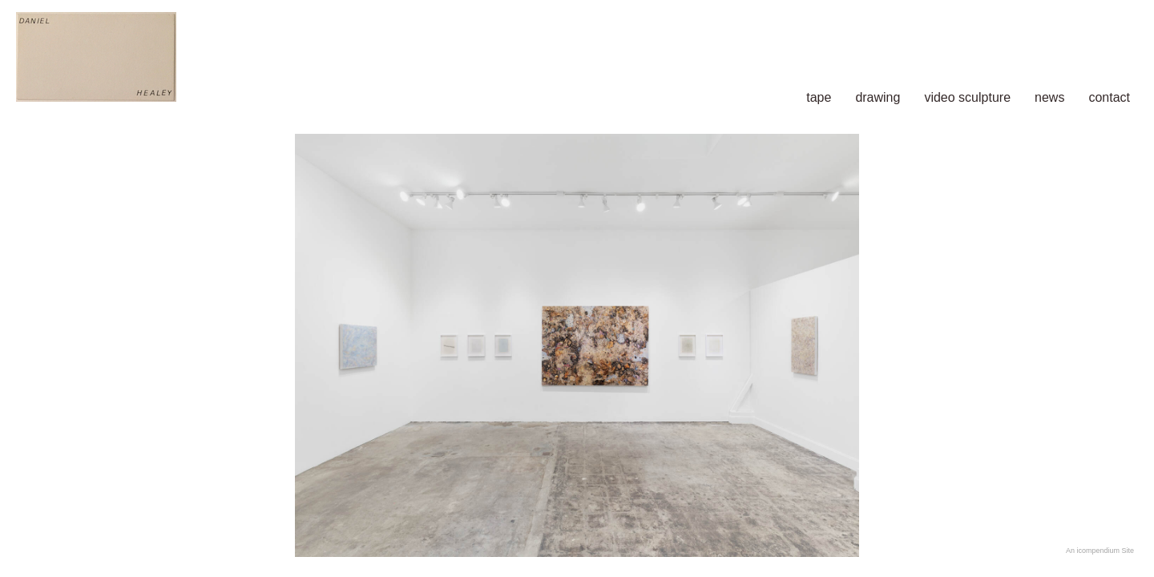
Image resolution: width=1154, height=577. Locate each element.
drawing (877, 97)
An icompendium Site (1100, 551)
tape (818, 97)
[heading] (219, 58)
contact (1109, 97)
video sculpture (967, 97)
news (1049, 97)
